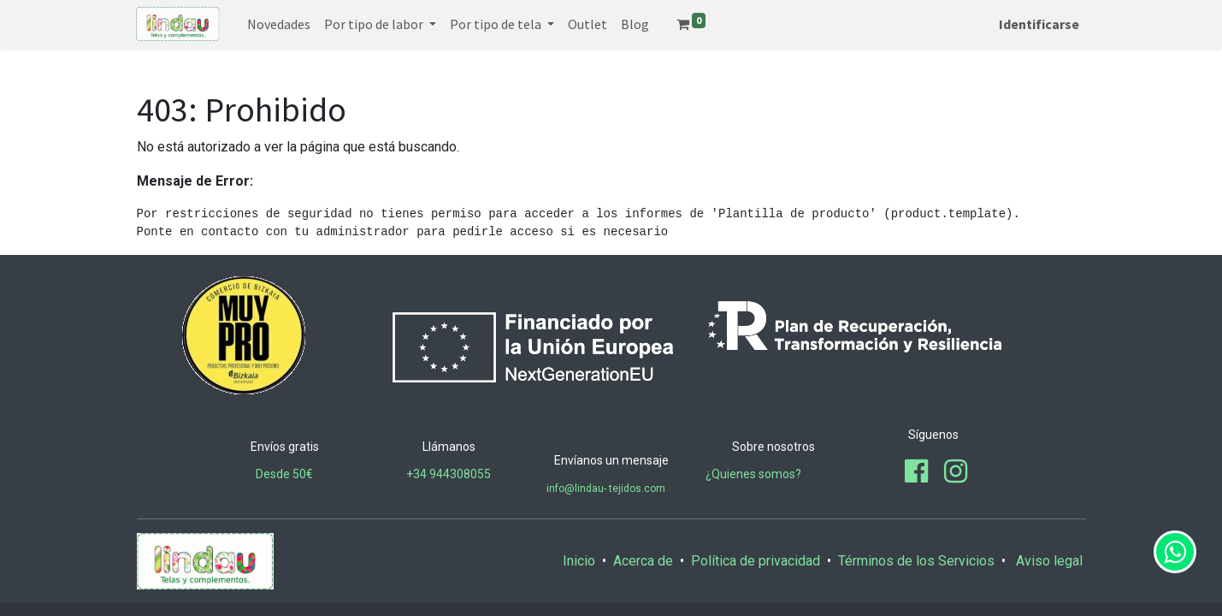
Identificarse (1039, 24)
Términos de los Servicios (916, 561)
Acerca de (643, 561)
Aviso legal (1051, 561)
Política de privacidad (755, 561)
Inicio (579, 561)
